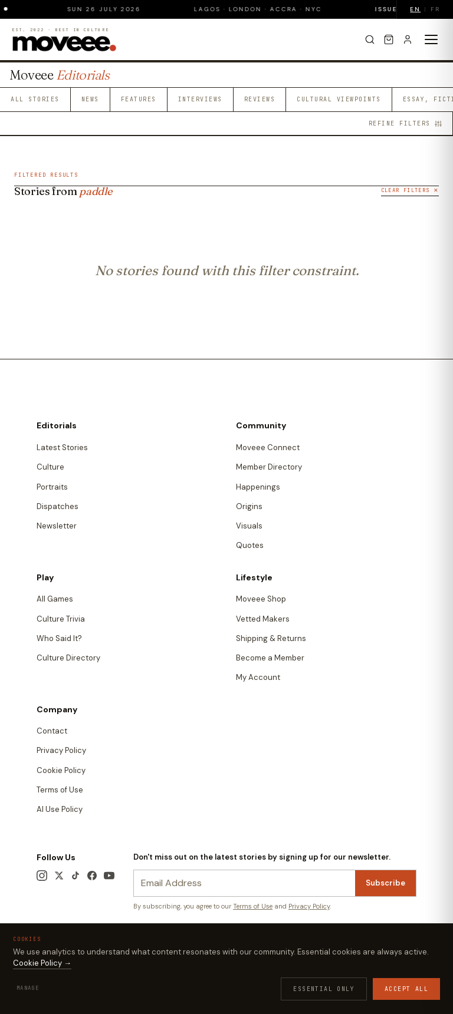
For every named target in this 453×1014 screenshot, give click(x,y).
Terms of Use (60, 790)
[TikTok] (75, 875)
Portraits (52, 487)
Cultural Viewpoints (339, 99)
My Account (258, 677)
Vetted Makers (263, 619)
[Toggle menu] (431, 39)
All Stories (35, 99)
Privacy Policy (61, 750)
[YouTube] (109, 875)
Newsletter (57, 526)
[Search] (370, 39)
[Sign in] (407, 39)
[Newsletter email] (244, 883)
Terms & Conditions (67, 958)
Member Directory (269, 467)
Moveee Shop (261, 599)
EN (415, 9)
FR (435, 9)
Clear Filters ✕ (410, 190)
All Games (55, 599)
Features (138, 99)
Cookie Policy (61, 770)
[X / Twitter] (59, 875)
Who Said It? (59, 638)
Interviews (200, 99)
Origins (249, 506)
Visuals (249, 526)
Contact (52, 731)
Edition (51, 975)
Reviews (259, 99)
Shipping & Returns (271, 638)
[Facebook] (92, 875)
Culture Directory (68, 658)
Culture (50, 467)
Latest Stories (62, 447)
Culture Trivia (61, 619)
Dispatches (57, 506)
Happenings (258, 487)
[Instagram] (42, 875)
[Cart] (388, 39)
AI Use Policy (60, 809)
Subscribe (385, 883)
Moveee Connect (268, 447)
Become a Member (270, 658)
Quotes (250, 545)
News (90, 99)
